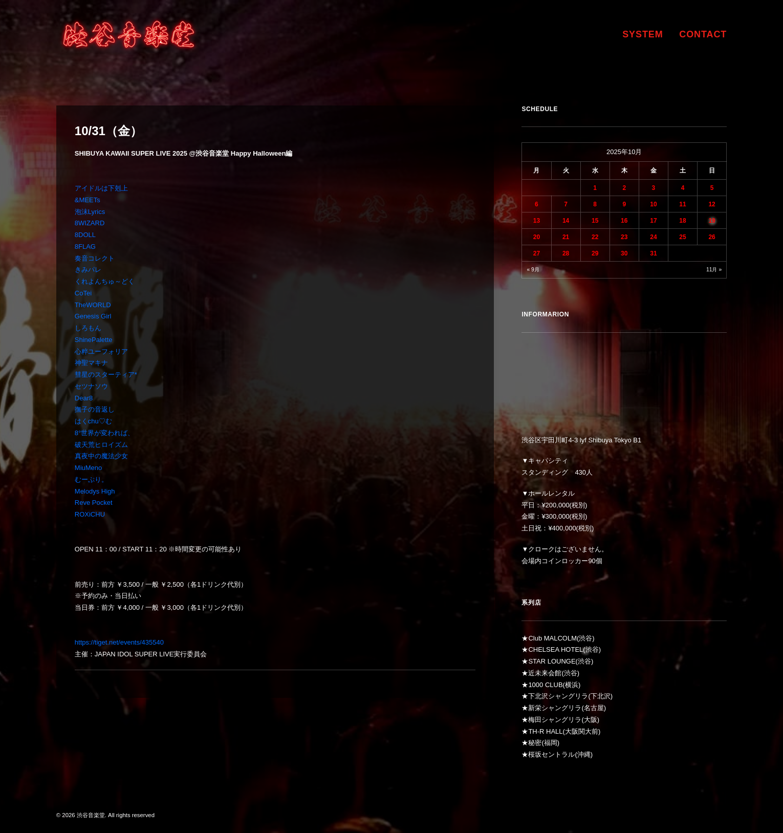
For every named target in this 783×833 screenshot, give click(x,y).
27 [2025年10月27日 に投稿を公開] (536, 253)
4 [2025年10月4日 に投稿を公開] (683, 187)
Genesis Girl (93, 316)
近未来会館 (544, 673)
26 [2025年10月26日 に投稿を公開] (711, 237)
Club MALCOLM (552, 638)
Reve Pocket (94, 502)
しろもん (88, 328)
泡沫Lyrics (90, 212)
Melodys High (95, 491)
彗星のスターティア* (106, 374)
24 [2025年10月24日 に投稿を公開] (653, 237)
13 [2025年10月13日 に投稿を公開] (536, 220)
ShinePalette (94, 340)
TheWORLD (93, 305)
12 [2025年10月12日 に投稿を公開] (711, 204)
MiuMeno (88, 468)
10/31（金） (108, 131)
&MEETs (87, 200)
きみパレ (88, 269)
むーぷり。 (91, 479)
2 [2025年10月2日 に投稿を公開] (624, 187)
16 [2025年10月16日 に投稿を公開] (624, 220)
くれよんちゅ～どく (105, 281)
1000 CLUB (545, 685)
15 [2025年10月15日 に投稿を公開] (595, 220)
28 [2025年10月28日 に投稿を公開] (565, 253)
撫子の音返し (95, 409)
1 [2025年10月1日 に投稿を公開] (595, 187)
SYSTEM (642, 34)
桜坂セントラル (551, 754)
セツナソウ (91, 386)
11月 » (714, 269)
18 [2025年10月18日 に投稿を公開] (682, 220)
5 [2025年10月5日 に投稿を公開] (712, 187)
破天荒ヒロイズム (101, 444)
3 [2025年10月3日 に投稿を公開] (654, 187)
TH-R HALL (545, 731)
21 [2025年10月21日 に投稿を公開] (565, 237)
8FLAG (85, 246)
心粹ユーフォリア (101, 351)
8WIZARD (90, 223)
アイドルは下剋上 (101, 188)
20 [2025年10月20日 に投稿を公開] (536, 237)
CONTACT (703, 34)
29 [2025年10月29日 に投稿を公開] (595, 253)
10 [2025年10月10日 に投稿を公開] (653, 204)
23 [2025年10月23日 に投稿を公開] (624, 237)
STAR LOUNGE (551, 661)
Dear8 (84, 398)
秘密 (534, 742)
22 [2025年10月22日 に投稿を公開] (595, 237)
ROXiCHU (90, 514)
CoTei (83, 293)
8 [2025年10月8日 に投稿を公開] (595, 204)
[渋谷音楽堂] (128, 34)
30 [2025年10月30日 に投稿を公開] (624, 253)
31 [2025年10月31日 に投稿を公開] (653, 253)
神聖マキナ (91, 363)
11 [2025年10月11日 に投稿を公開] (682, 204)
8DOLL (85, 235)
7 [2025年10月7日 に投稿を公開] (566, 204)
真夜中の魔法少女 (101, 456)
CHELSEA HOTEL (555, 649)
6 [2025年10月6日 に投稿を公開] (536, 204)
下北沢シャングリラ (558, 696)
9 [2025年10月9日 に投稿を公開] (624, 204)
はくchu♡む (93, 421)
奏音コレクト (95, 258)
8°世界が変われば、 (104, 433)
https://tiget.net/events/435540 (119, 642)
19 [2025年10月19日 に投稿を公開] (711, 220)
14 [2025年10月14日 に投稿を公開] (565, 220)
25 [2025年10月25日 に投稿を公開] (682, 237)
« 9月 (533, 269)
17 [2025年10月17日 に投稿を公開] (653, 220)
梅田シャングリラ (554, 719)
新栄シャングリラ (554, 708)
